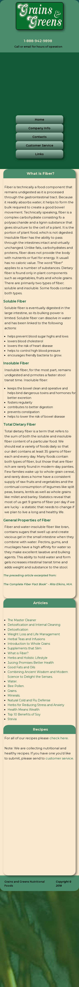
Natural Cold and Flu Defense (29, 700)
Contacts (39, 137)
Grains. (12, 691)
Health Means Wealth (24, 709)
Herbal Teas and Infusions (26, 639)
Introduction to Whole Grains (29, 644)
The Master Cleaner (22, 620)
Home (39, 119)
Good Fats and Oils (21, 667)
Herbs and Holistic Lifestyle (27, 658)
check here (59, 738)
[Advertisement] (39, 81)
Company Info (40, 128)
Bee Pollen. (16, 686)
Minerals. (14, 695)
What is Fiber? (18, 653)
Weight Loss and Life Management (34, 634)
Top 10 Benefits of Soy (24, 714)
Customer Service (39, 145)
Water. (12, 681)
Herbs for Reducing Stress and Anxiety (36, 705)
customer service (59, 758)
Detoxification (18, 629)
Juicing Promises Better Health (31, 663)
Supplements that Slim (24, 648)
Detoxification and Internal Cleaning (34, 625)
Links (39, 154)
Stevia (12, 719)
